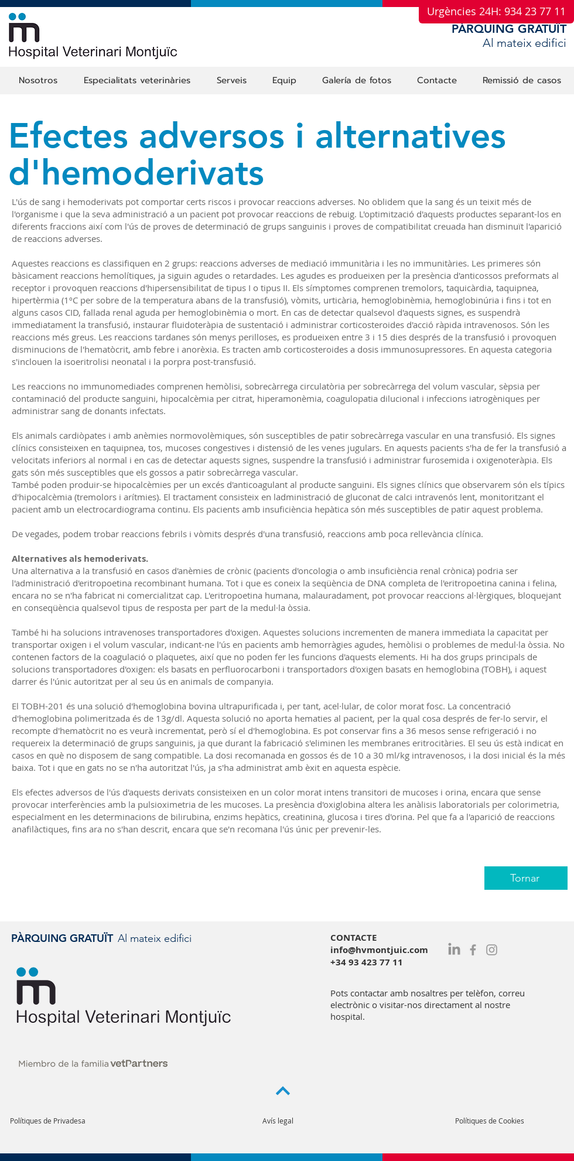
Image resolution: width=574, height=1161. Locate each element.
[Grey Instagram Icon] (491, 950)
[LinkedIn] (454, 950)
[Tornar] (526, 878)
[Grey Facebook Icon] (473, 950)
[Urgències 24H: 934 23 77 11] (496, 11)
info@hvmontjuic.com (379, 950)
